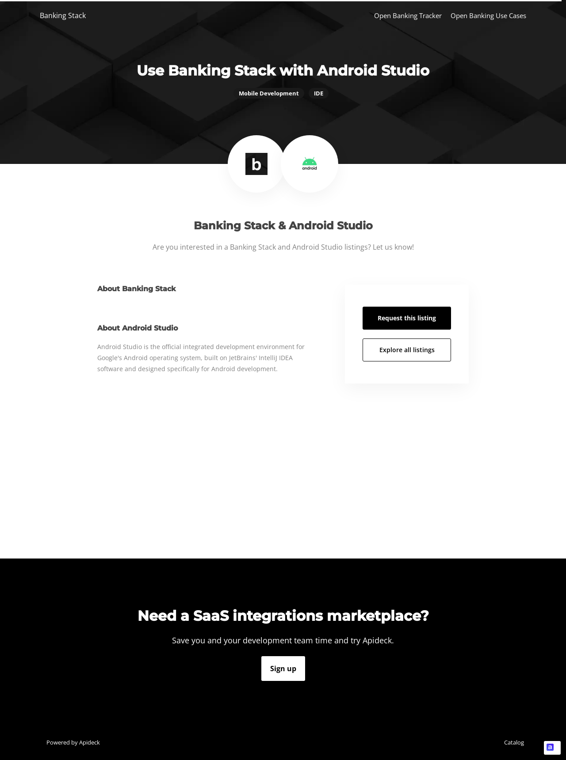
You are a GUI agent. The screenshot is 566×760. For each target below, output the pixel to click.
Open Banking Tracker (408, 15)
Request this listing (407, 318)
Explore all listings (407, 350)
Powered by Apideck (73, 742)
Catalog (514, 742)
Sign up (283, 668)
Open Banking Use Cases (488, 15)
